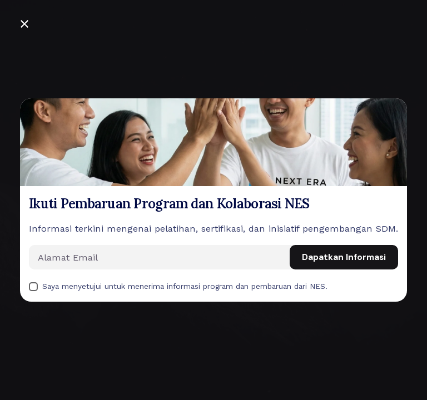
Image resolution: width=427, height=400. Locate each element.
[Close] (24, 23)
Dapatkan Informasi (344, 257)
